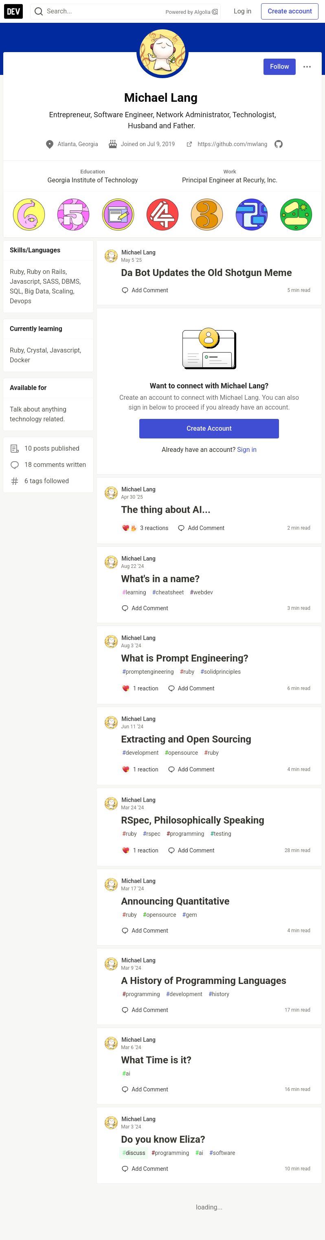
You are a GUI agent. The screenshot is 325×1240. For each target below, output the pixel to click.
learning (134, 592)
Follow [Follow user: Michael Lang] (279, 66)
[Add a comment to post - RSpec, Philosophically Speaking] (140, 850)
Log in (242, 11)
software (222, 1153)
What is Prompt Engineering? (184, 658)
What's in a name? (160, 579)
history (219, 994)
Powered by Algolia (192, 12)
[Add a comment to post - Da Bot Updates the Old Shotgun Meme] (145, 290)
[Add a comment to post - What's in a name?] (145, 608)
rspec (151, 834)
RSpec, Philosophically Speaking (192, 820)
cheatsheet (168, 592)
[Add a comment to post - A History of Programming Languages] (145, 1010)
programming (185, 834)
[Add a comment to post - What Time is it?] (145, 1089)
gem (189, 915)
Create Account (209, 428)
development (140, 753)
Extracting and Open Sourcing (186, 739)
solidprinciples (220, 672)
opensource (181, 753)
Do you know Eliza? (163, 1139)
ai (126, 1073)
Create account (290, 11)
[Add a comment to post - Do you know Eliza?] (145, 1168)
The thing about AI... (166, 509)
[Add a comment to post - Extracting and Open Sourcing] (140, 769)
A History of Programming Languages (203, 980)
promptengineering (148, 672)
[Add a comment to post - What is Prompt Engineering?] (140, 688)
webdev (201, 592)
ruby (187, 672)
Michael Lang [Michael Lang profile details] (138, 252)
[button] (29, 214)
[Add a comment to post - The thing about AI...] (145, 528)
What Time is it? (156, 1060)
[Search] (39, 11)
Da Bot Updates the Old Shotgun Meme (206, 272)
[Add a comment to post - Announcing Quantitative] (145, 930)
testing (220, 834)
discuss (133, 1153)
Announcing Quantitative (175, 901)
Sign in (247, 449)
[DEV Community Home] (13, 11)
